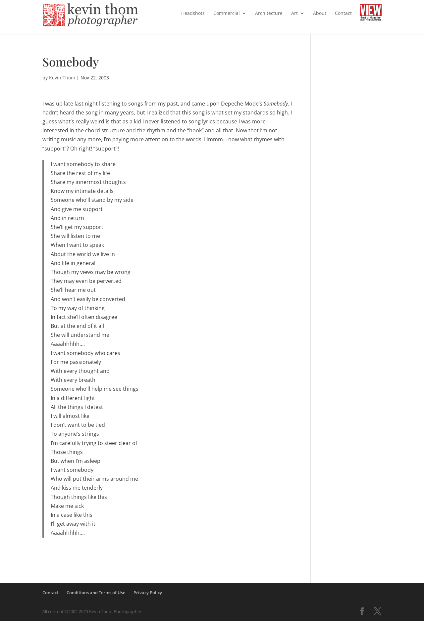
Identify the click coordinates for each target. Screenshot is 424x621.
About (319, 13)
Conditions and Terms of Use (96, 593)
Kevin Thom (62, 77)
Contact (343, 13)
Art (294, 13)
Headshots (193, 13)
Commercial (226, 13)
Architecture (269, 13)
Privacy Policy (147, 593)
